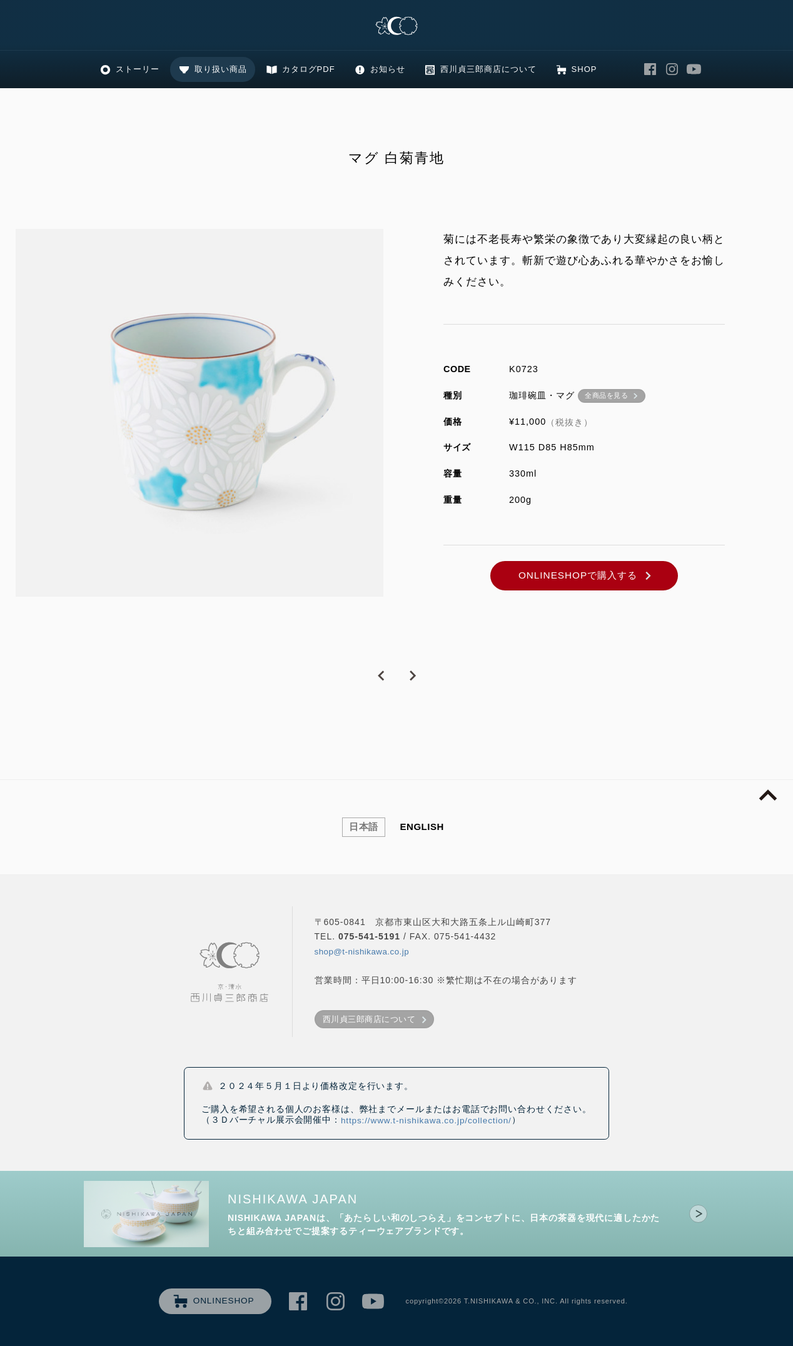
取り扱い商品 (220, 69)
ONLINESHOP (224, 1300)
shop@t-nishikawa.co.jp (362, 951)
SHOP (584, 69)
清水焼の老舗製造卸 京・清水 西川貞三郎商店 (396, 27)
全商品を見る (606, 395)
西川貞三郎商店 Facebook (650, 70)
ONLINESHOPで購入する (577, 575)
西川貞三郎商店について (488, 69)
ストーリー (137, 69)
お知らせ (387, 69)
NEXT (412, 676)
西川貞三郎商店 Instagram (672, 70)
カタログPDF (308, 69)
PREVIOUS (381, 676)
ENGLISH (422, 826)
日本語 (363, 826)
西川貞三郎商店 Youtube (693, 70)
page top (768, 795)
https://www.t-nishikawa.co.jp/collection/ (426, 1120)
